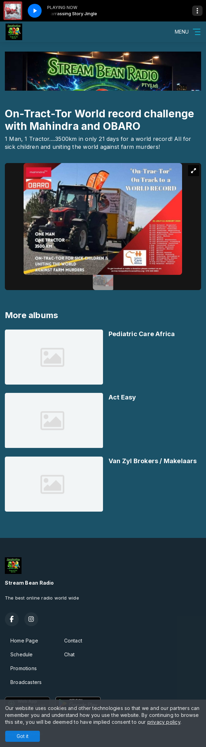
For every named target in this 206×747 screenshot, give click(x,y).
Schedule (21, 654)
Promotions (23, 668)
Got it (22, 736)
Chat (69, 654)
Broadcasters (26, 682)
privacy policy (163, 722)
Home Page (24, 641)
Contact (73, 641)
